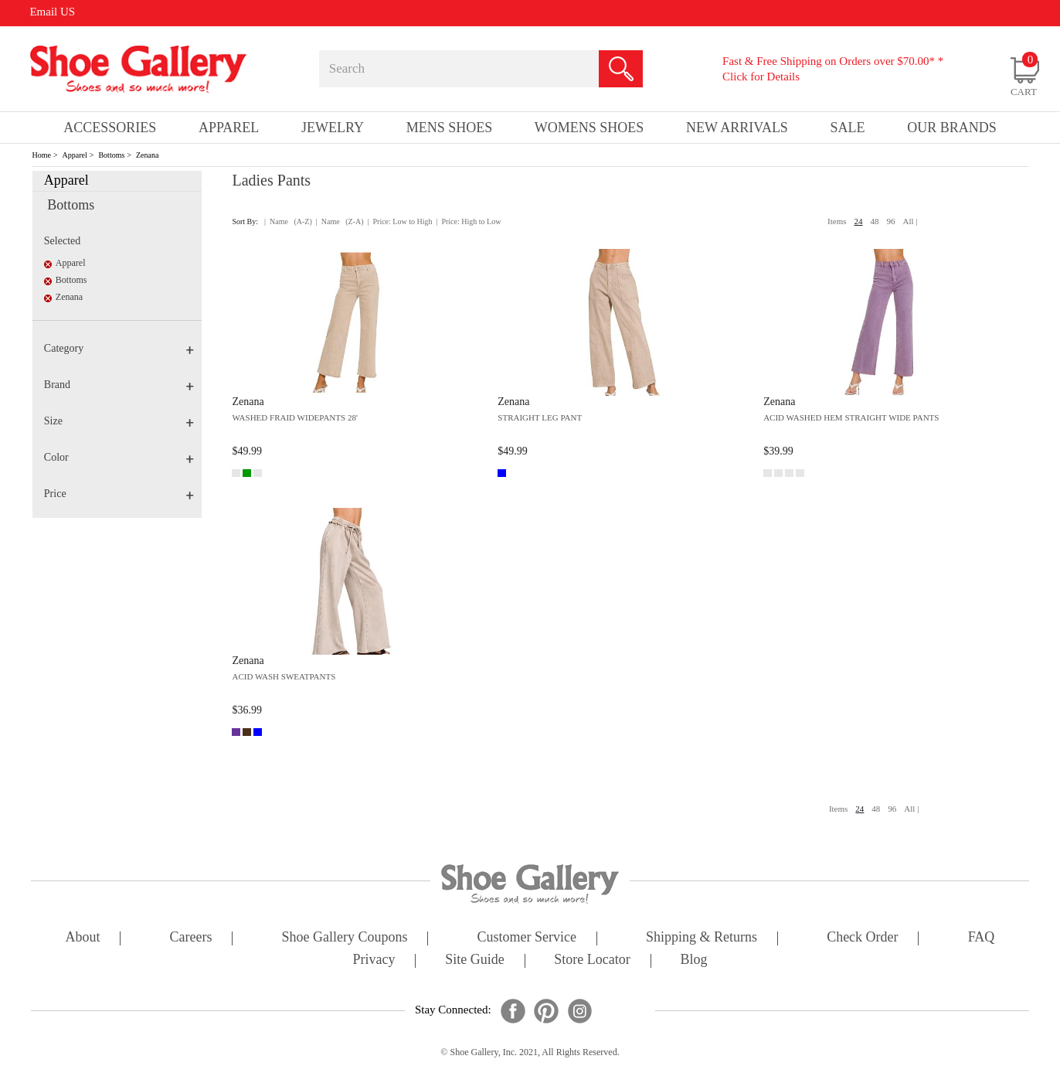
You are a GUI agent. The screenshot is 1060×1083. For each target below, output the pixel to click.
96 (891, 221)
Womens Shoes (589, 127)
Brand (119, 384)
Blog (693, 960)
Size (119, 421)
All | (910, 221)
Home (41, 155)
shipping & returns (701, 938)
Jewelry (332, 127)
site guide (475, 960)
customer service (526, 938)
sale (848, 127)
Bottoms (111, 155)
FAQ (981, 938)
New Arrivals (737, 127)
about (83, 938)
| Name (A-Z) (288, 221)
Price (119, 493)
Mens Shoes (449, 127)
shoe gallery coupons (345, 938)
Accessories (109, 127)
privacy (374, 960)
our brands (952, 127)
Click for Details (761, 76)
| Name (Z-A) (340, 221)
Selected (62, 241)
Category (119, 348)
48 (875, 221)
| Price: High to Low (468, 221)
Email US (52, 11)
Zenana (147, 155)
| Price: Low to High (399, 221)
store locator (592, 960)
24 (858, 221)
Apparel (75, 155)
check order (862, 938)
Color (119, 457)
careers (191, 938)
